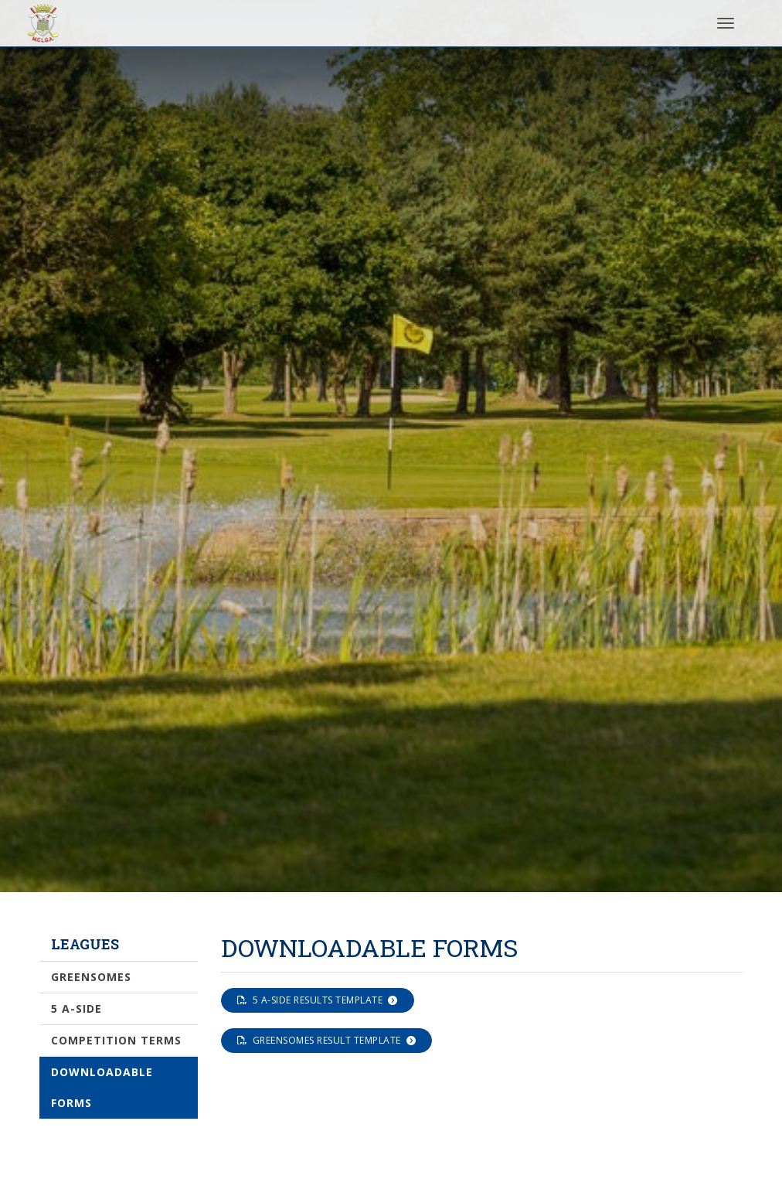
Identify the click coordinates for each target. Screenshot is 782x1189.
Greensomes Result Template (326, 1040)
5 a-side (76, 1008)
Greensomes (91, 976)
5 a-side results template (317, 1000)
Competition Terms (116, 1040)
